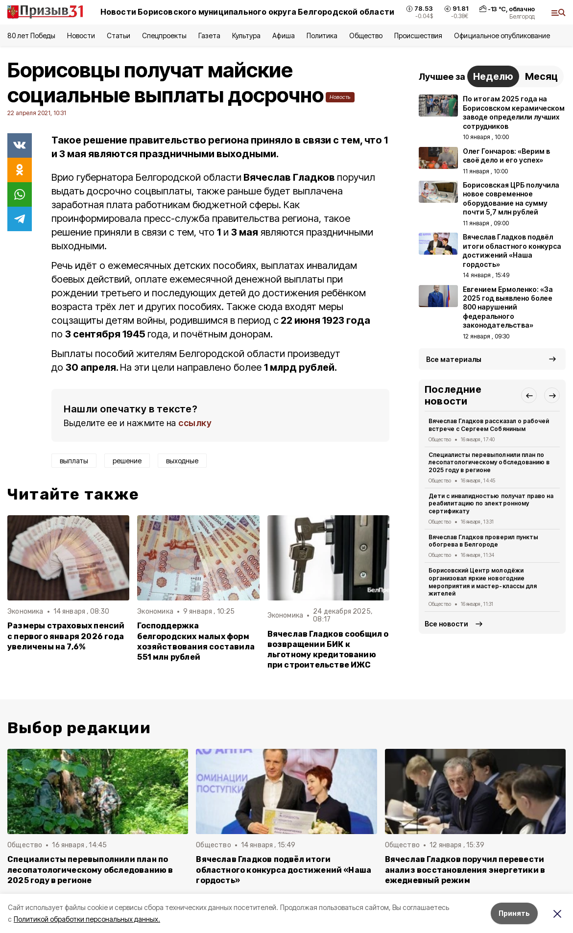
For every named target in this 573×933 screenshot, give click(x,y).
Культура (246, 35)
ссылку (195, 423)
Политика (322, 35)
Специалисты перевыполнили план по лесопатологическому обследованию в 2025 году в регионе (489, 462)
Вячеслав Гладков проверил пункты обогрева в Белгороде (483, 541)
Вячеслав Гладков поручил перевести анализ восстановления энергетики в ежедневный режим (465, 870)
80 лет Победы (31, 35)
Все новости (446, 624)
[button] (529, 395)
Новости (81, 35)
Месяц (541, 76)
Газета (209, 35)
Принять (514, 913)
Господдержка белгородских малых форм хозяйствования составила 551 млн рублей (196, 641)
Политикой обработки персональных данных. (87, 919)
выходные (182, 460)
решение (127, 460)
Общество (365, 35)
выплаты (74, 460)
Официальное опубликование (502, 35)
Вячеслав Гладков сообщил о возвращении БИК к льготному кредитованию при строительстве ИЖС (328, 649)
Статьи (118, 35)
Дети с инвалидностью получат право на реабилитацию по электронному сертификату (491, 503)
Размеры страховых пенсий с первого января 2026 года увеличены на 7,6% (66, 636)
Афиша (283, 35)
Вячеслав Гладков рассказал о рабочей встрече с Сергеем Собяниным (489, 424)
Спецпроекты (164, 35)
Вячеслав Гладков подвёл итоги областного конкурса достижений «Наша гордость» (283, 870)
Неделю (493, 76)
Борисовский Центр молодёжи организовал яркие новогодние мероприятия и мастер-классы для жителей (483, 582)
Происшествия (418, 35)
